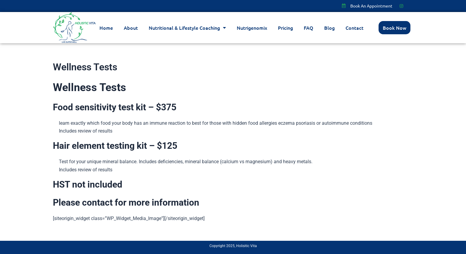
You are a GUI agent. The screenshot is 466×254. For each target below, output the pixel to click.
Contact (355, 27)
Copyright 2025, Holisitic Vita (233, 246)
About (131, 27)
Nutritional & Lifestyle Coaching (187, 27)
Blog (329, 27)
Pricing (285, 27)
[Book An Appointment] (344, 6)
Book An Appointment (371, 5)
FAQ (308, 27)
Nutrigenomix (252, 27)
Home (106, 27)
